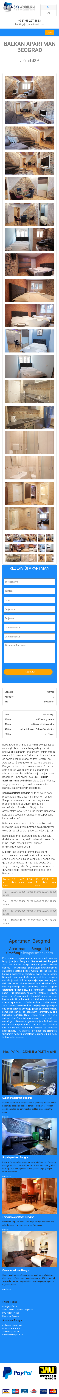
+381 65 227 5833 (29, 20)
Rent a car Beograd (10, 1316)
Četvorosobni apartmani (12, 1335)
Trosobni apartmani (10, 1331)
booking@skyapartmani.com (29, 24)
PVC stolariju (23, 1031)
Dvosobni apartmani (11, 1328)
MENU (50, 32)
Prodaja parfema (9, 1306)
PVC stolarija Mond (10, 1313)
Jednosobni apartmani (12, 1325)
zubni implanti (17, 1037)
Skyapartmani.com (37, 953)
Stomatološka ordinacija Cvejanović (17, 1310)
